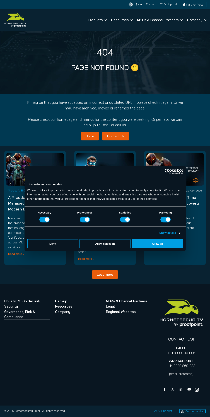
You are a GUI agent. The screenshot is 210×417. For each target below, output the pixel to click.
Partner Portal (195, 4)
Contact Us (115, 136)
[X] (173, 390)
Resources (122, 20)
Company (196, 20)
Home (90, 136)
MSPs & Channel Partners (160, 20)
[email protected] (181, 374)
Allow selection (105, 243)
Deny (52, 243)
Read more (15, 254)
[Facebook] (165, 390)
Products (97, 20)
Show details (167, 232)
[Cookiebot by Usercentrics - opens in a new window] (167, 171)
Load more (105, 274)
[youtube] (189, 390)
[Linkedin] (181, 390)
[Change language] (135, 4)
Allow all (157, 243)
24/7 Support (168, 4)
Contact (151, 4)
